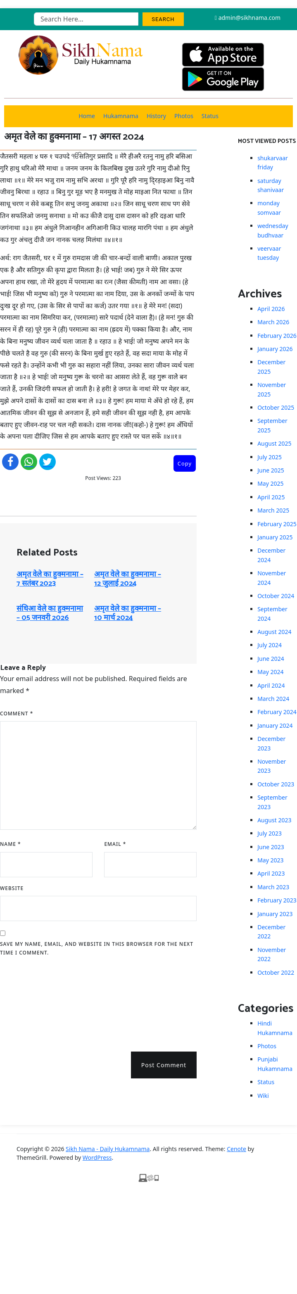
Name (10, 844)
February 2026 (277, 336)
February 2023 (277, 900)
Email (115, 844)
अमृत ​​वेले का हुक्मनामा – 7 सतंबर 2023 (50, 579)
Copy (185, 463)
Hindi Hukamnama (274, 1027)
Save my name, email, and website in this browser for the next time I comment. (96, 948)
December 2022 (271, 931)
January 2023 (274, 914)
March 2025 (273, 510)
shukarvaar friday (272, 162)
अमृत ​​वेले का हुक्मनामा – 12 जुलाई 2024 (127, 579)
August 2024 (274, 632)
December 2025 (271, 366)
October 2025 (275, 407)
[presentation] (34, 1001)
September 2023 (272, 801)
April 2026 (271, 309)
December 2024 (271, 554)
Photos (183, 116)
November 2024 (271, 577)
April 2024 (271, 685)
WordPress (97, 1157)
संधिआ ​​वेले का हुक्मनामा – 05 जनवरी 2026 (50, 613)
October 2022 (275, 972)
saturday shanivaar (270, 185)
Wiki (263, 1095)
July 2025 (269, 457)
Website (12, 888)
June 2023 (270, 847)
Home (86, 116)
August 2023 (274, 820)
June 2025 (270, 470)
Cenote (236, 1149)
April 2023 (271, 873)
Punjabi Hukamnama (274, 1063)
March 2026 (273, 322)
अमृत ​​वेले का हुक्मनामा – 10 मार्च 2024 (127, 613)
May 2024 (270, 672)
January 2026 (274, 349)
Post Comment (163, 1065)
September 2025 (272, 425)
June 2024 (270, 658)
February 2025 (277, 524)
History (156, 116)
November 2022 (271, 954)
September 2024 (272, 613)
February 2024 (277, 712)
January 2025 (274, 537)
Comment (16, 713)
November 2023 (271, 765)
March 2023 (273, 887)
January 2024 (274, 725)
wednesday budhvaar (272, 230)
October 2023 (275, 784)
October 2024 (275, 596)
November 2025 (271, 389)
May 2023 (270, 860)
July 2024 (269, 645)
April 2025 (271, 497)
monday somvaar (269, 207)
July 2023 (269, 833)
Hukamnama (120, 116)
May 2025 (270, 483)
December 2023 (271, 743)
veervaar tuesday (269, 253)
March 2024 (273, 699)
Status (210, 116)
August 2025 (274, 443)
